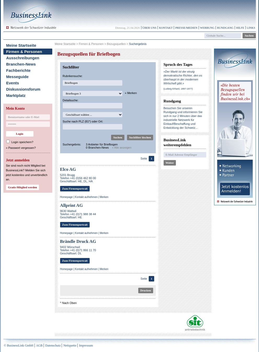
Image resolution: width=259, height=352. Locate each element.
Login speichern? (22, 142)
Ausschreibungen (22, 58)
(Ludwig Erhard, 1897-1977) (178, 88)
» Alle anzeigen (121, 147)
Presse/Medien (186, 27)
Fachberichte (18, 70)
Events (12, 83)
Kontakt (165, 27)
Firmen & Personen (24, 51)
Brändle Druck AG (78, 241)
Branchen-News (21, 64)
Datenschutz (53, 345)
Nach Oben (69, 302)
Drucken (145, 290)
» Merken (131, 93)
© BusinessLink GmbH (18, 345)
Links (251, 27)
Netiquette (69, 345)
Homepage (66, 197)
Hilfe (240, 27)
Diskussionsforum (23, 89)
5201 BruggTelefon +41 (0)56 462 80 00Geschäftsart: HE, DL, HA (78, 178)
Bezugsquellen (116, 43)
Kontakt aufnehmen (86, 197)
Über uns (149, 27)
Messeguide (17, 76)
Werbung (207, 27)
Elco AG (68, 169)
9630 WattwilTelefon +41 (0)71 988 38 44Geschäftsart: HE (78, 214)
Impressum (86, 345)
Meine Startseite (21, 45)
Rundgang (225, 27)
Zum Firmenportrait (75, 188)
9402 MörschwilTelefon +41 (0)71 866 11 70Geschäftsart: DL (78, 250)
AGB (39, 345)
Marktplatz (16, 95)
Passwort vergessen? (22, 147)
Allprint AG (71, 205)
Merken (104, 197)
